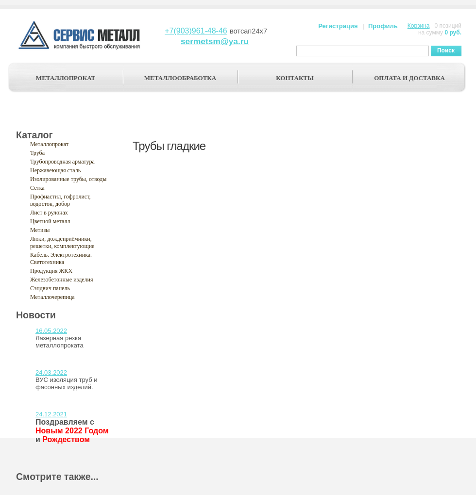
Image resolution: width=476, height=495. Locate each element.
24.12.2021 (51, 414)
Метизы (40, 230)
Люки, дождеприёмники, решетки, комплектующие (62, 242)
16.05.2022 (51, 330)
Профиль (383, 26)
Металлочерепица (52, 297)
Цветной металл (50, 221)
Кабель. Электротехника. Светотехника (61, 258)
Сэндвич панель (50, 288)
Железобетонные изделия (61, 279)
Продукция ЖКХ (51, 270)
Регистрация (337, 26)
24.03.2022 (51, 372)
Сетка (37, 187)
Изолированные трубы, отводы (68, 179)
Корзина (419, 25)
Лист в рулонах (49, 212)
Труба (37, 152)
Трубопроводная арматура (62, 161)
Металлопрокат (49, 144)
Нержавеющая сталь (55, 170)
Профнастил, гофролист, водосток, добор (60, 200)
